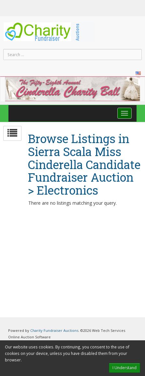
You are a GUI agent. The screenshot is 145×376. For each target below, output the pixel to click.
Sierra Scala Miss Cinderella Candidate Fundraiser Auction (84, 164)
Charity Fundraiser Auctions (54, 330)
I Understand (124, 367)
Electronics (67, 190)
